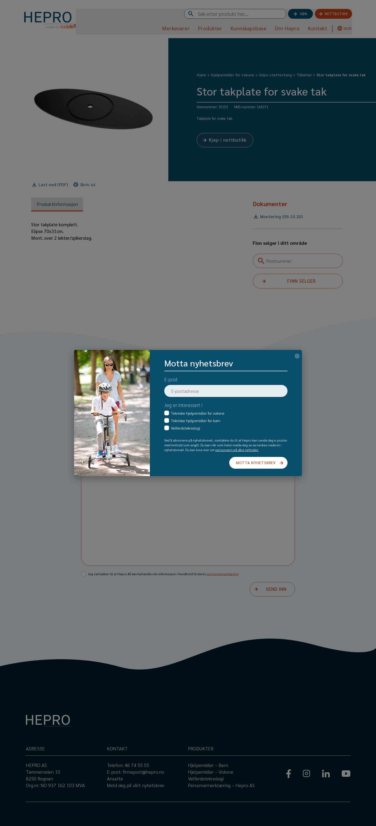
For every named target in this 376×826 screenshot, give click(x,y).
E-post (171, 379)
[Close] (297, 355)
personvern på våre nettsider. (237, 450)
